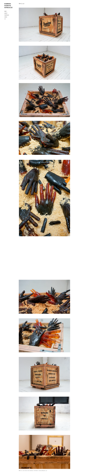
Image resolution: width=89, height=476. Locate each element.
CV (5, 18)
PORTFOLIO (6, 15)
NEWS (5, 17)
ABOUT (5, 13)
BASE (5, 11)
